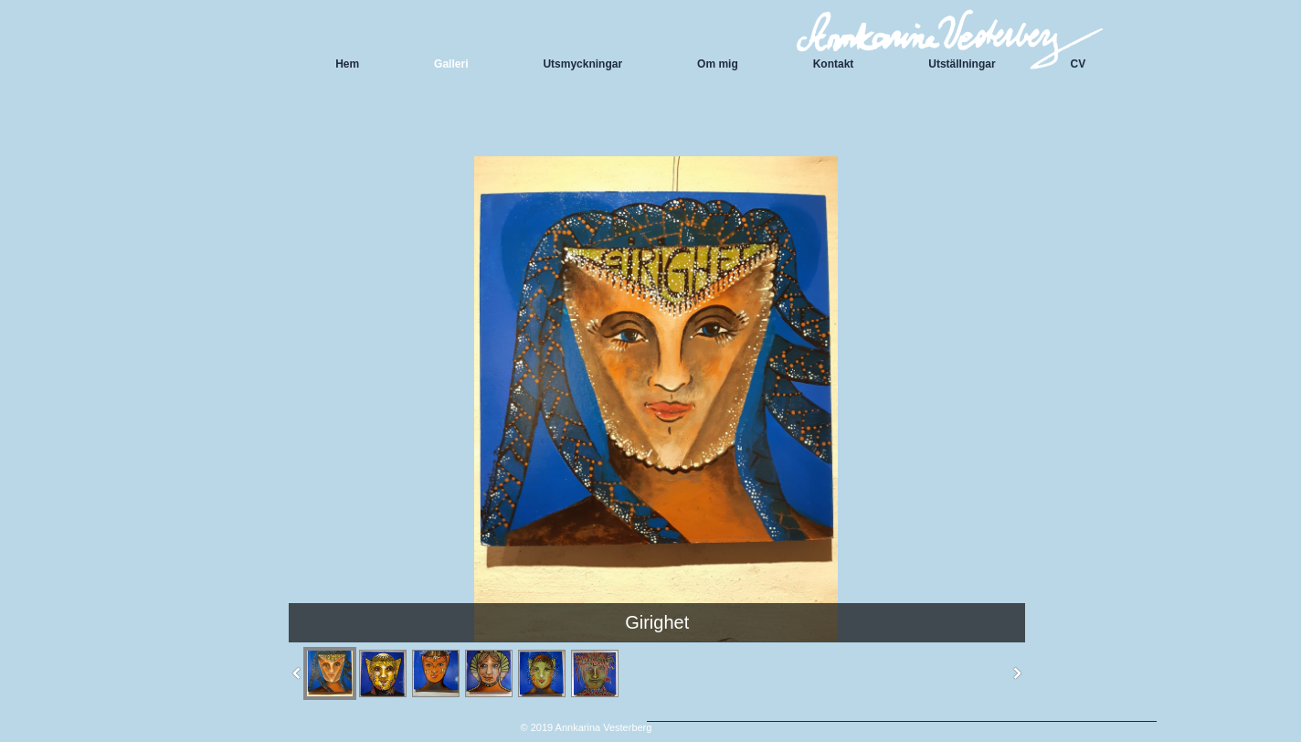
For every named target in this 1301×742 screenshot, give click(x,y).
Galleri (451, 64)
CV (1078, 64)
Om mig (717, 64)
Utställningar (961, 64)
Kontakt (833, 64)
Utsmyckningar (582, 64)
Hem (347, 64)
